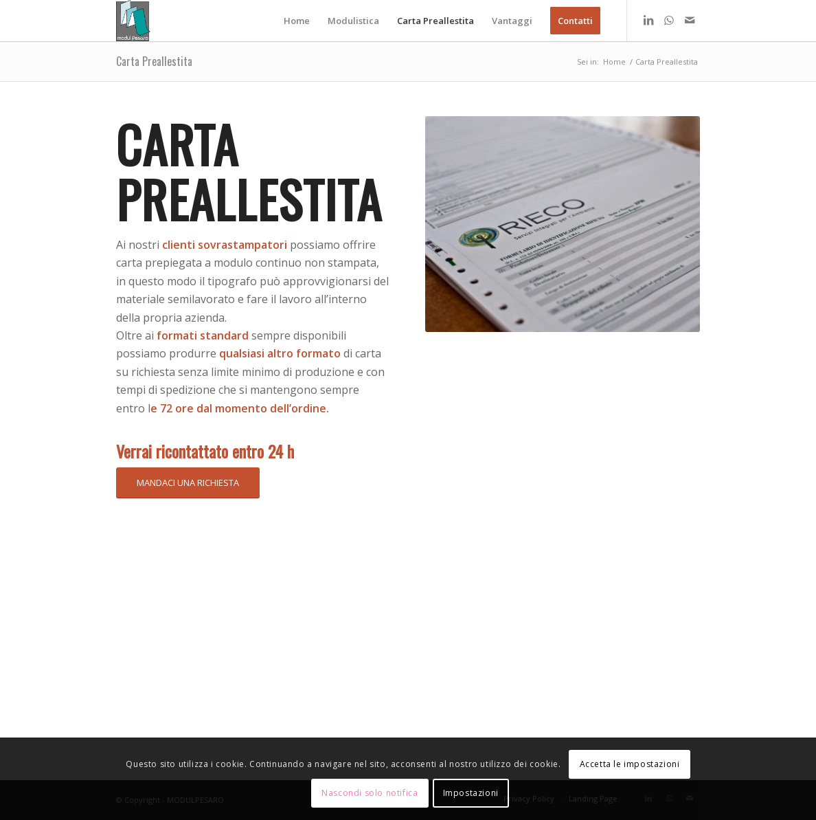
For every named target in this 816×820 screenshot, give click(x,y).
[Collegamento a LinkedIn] (648, 20)
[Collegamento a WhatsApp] (669, 20)
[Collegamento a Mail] (689, 20)
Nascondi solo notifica (369, 793)
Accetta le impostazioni (630, 764)
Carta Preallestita (154, 61)
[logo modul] (133, 20)
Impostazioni (471, 793)
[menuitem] (297, 20)
